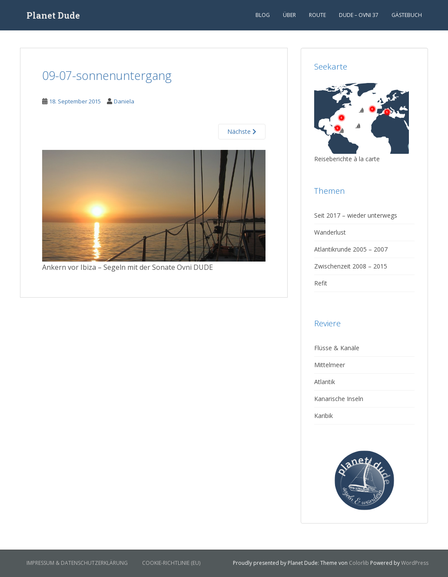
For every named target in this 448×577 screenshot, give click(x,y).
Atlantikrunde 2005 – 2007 (351, 249)
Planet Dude (53, 15)
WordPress (414, 563)
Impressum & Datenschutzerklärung (77, 563)
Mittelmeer (329, 365)
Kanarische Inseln (338, 399)
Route (317, 15)
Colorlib (359, 563)
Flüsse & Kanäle (336, 348)
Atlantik (324, 382)
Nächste (241, 131)
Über (289, 15)
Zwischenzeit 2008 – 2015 (350, 266)
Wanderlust (330, 232)
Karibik (323, 415)
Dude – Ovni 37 (358, 15)
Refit (320, 283)
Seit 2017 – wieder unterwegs (355, 215)
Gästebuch (407, 15)
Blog (263, 15)
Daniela (124, 101)
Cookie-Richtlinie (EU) (171, 563)
